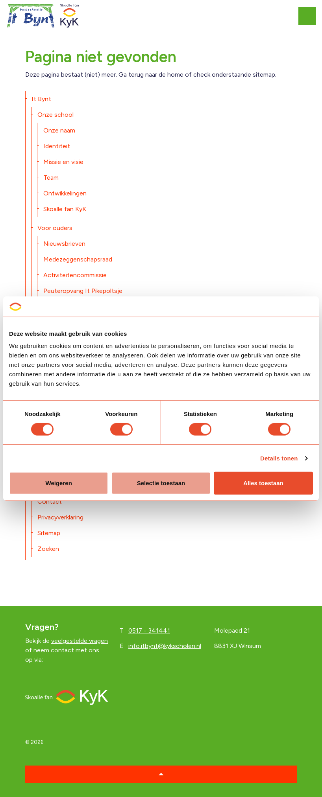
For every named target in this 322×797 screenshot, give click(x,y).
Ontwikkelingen (65, 193)
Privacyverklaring (60, 517)
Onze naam (59, 130)
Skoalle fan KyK (64, 209)
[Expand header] (310, 15)
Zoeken (48, 548)
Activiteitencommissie (75, 275)
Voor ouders (54, 228)
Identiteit (56, 146)
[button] (161, 774)
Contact (49, 501)
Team (51, 177)
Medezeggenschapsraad (77, 259)
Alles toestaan (263, 483)
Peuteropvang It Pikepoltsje (82, 291)
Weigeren (59, 483)
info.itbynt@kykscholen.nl (164, 646)
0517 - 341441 (149, 630)
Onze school (55, 114)
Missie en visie (63, 162)
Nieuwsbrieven (64, 243)
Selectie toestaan (161, 483)
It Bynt (41, 99)
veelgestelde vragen (79, 640)
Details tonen (279, 458)
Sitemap (48, 533)
